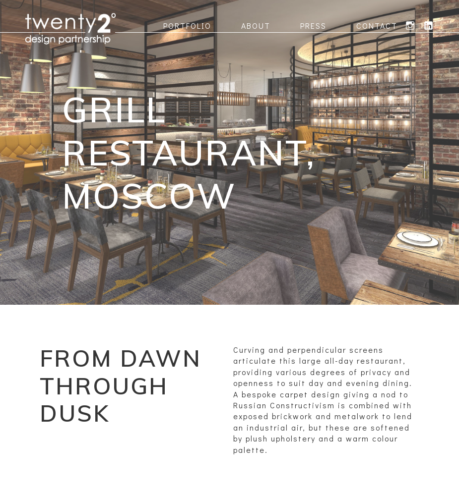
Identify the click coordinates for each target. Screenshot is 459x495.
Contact (376, 25)
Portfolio (187, 25)
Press (313, 25)
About (255, 25)
